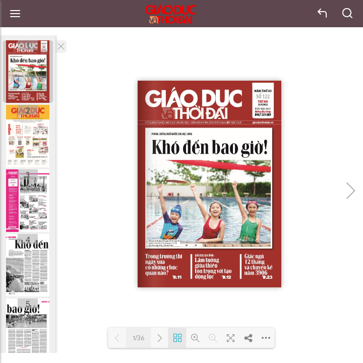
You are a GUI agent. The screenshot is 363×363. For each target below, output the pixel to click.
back (322, 13)
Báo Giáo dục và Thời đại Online (170, 14)
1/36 (139, 338)
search (347, 13)
